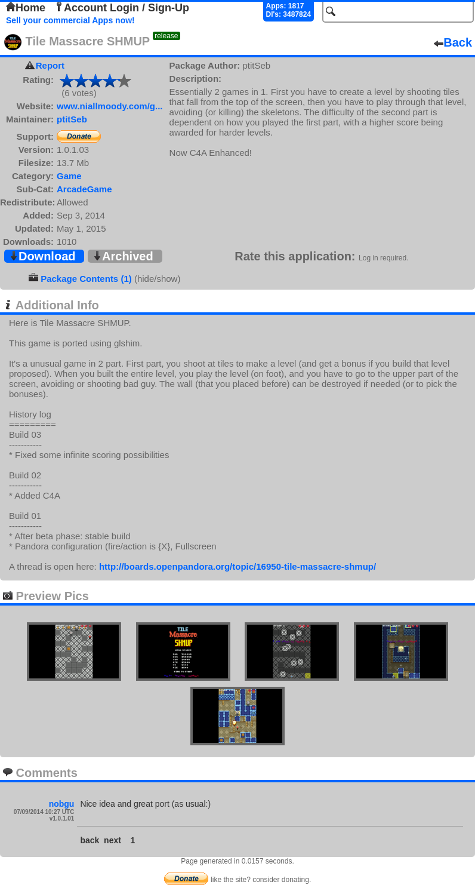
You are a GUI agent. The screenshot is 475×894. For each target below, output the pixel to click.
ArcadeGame (84, 189)
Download (42, 256)
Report (50, 65)
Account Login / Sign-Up (121, 8)
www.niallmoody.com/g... (110, 106)
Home (25, 8)
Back (453, 42)
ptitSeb (72, 119)
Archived (122, 256)
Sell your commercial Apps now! (70, 20)
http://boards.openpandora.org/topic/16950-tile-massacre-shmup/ (237, 566)
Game (69, 176)
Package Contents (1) (86, 279)
